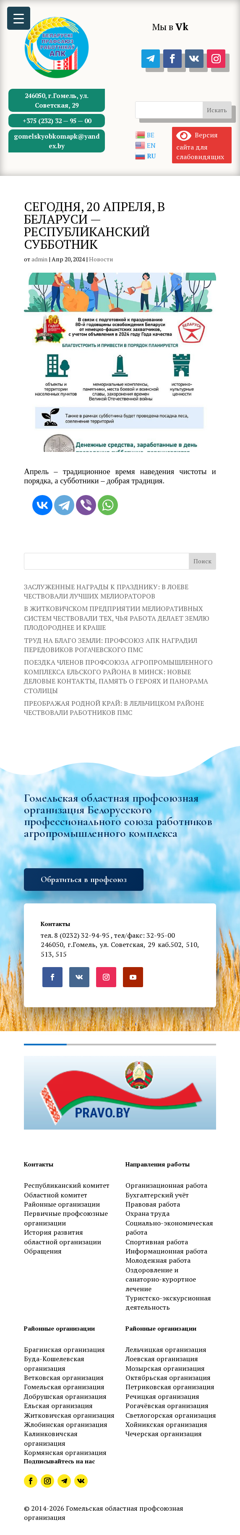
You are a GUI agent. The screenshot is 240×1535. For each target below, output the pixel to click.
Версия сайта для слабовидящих (200, 145)
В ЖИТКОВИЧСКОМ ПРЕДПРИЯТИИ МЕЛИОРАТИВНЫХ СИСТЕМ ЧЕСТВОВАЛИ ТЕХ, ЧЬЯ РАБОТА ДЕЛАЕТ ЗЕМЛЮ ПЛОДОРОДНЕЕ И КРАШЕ (116, 618)
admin (39, 259)
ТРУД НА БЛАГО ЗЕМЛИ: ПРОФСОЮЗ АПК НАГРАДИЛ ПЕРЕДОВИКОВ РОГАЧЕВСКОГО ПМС (110, 645)
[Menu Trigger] (18, 18)
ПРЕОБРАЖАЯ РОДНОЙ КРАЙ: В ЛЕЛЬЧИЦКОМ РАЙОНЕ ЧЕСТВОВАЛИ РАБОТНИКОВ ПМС (114, 708)
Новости (101, 259)
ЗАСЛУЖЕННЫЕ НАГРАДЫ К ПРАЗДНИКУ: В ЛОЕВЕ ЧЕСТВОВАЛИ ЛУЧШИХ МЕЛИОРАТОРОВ (106, 591)
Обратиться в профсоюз (84, 880)
